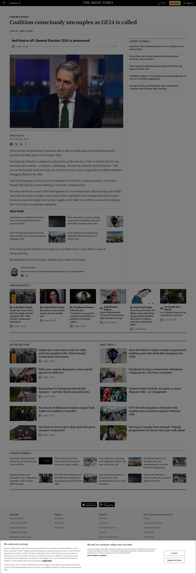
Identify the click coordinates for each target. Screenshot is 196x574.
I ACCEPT (174, 553)
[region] (98, 557)
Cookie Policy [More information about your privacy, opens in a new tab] (47, 561)
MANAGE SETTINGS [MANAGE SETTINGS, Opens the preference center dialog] (174, 560)
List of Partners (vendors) (96, 555)
